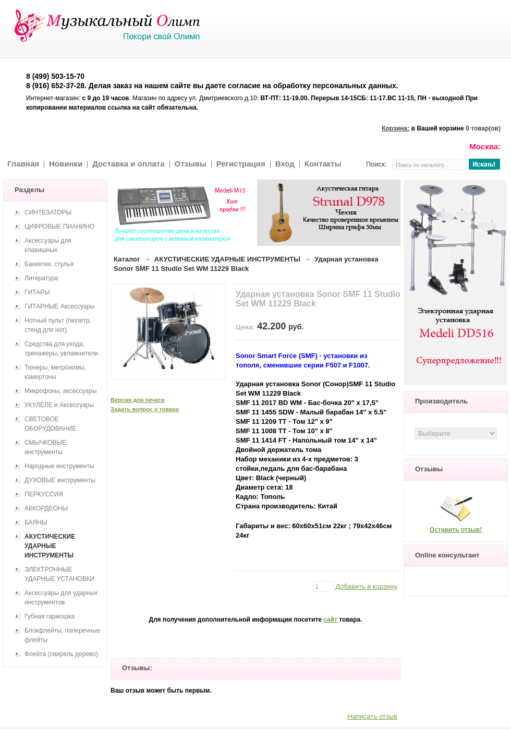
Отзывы (190, 163)
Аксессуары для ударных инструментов (61, 597)
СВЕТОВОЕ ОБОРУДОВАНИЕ (51, 423)
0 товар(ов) (483, 128)
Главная (23, 163)
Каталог (127, 259)
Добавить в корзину (366, 586)
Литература (41, 278)
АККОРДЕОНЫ (46, 508)
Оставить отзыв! (456, 529)
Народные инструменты (59, 466)
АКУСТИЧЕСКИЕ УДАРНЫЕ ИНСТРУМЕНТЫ (227, 259)
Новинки (65, 163)
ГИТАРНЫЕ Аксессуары (60, 306)
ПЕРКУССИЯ (44, 494)
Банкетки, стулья (49, 264)
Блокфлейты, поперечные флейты (62, 635)
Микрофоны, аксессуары (60, 391)
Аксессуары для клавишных (48, 245)
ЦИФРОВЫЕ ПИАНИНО (59, 226)
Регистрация (240, 163)
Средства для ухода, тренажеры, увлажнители (61, 348)
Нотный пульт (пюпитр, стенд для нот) (58, 325)
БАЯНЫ (36, 522)
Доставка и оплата (128, 163)
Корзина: (395, 128)
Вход (285, 163)
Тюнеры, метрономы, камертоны (55, 372)
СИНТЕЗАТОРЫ (48, 212)
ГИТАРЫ (37, 292)
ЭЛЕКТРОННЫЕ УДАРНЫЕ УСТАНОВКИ (59, 574)
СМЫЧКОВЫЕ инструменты (45, 447)
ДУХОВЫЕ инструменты (60, 480)
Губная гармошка (50, 616)
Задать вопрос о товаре (145, 409)
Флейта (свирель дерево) (61, 654)
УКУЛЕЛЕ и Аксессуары (59, 405)
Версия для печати (138, 400)
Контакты (323, 163)
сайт (330, 619)
